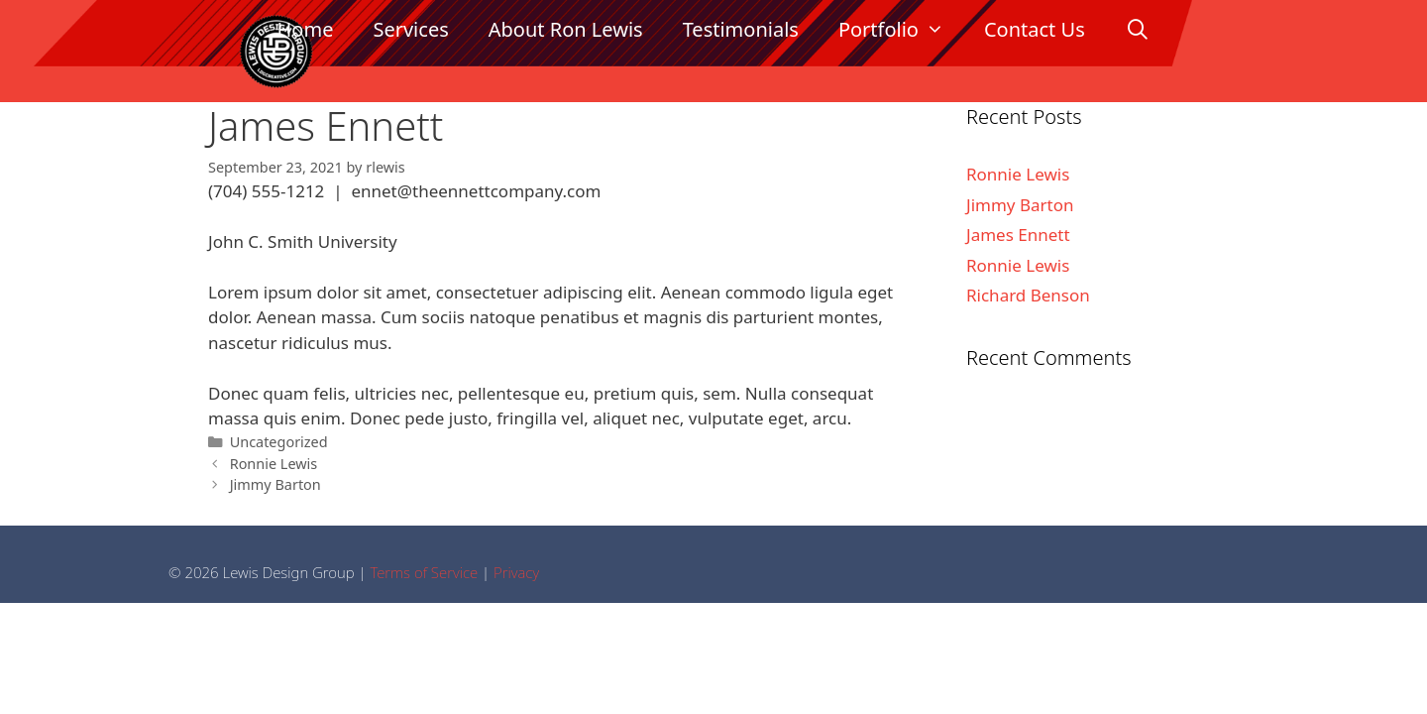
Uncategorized (279, 441)
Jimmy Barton (275, 484)
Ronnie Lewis (274, 463)
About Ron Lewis (566, 29)
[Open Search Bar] (1137, 30)
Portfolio (901, 30)
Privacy (516, 572)
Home (305, 29)
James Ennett (1018, 234)
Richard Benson (1028, 295)
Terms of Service (424, 572)
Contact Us (1034, 29)
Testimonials (741, 29)
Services (410, 29)
